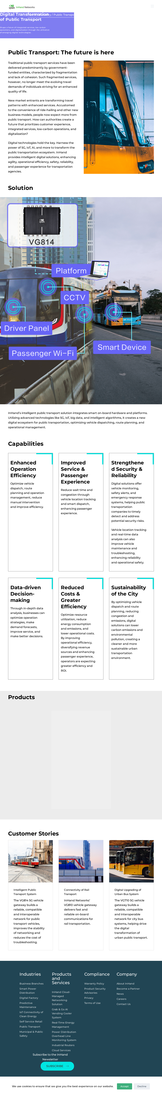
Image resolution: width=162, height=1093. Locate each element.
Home (32, 14)
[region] (81, 759)
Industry (45, 14)
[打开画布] (152, 6)
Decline (141, 1086)
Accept (124, 1086)
